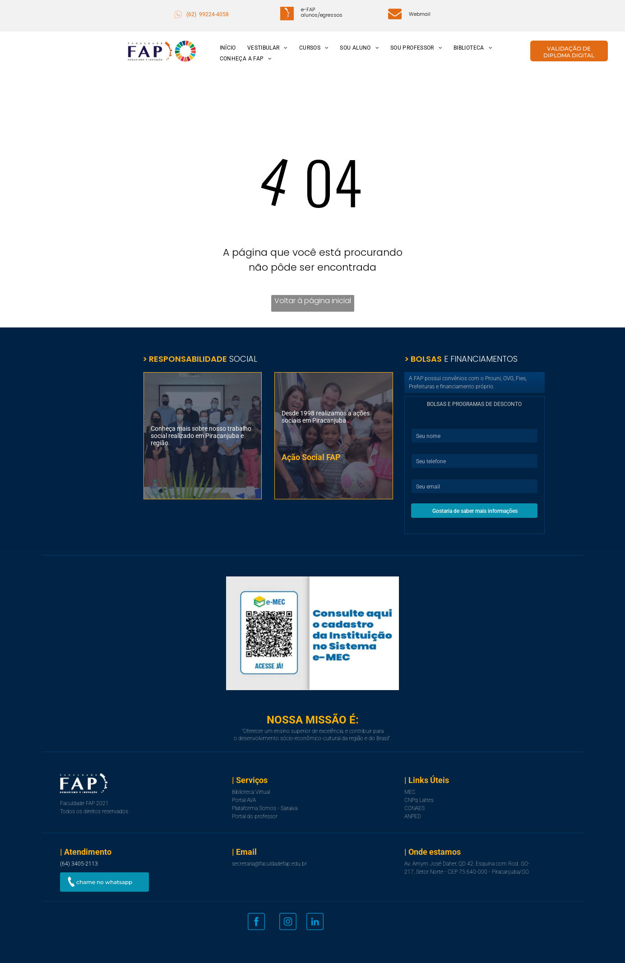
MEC (410, 792)
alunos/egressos (322, 14)
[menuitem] (227, 48)
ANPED (412, 816)
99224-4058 (214, 14)
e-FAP (308, 9)
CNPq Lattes (419, 800)
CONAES (414, 808)
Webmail (420, 14)
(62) (192, 14)
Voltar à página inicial (312, 300)
